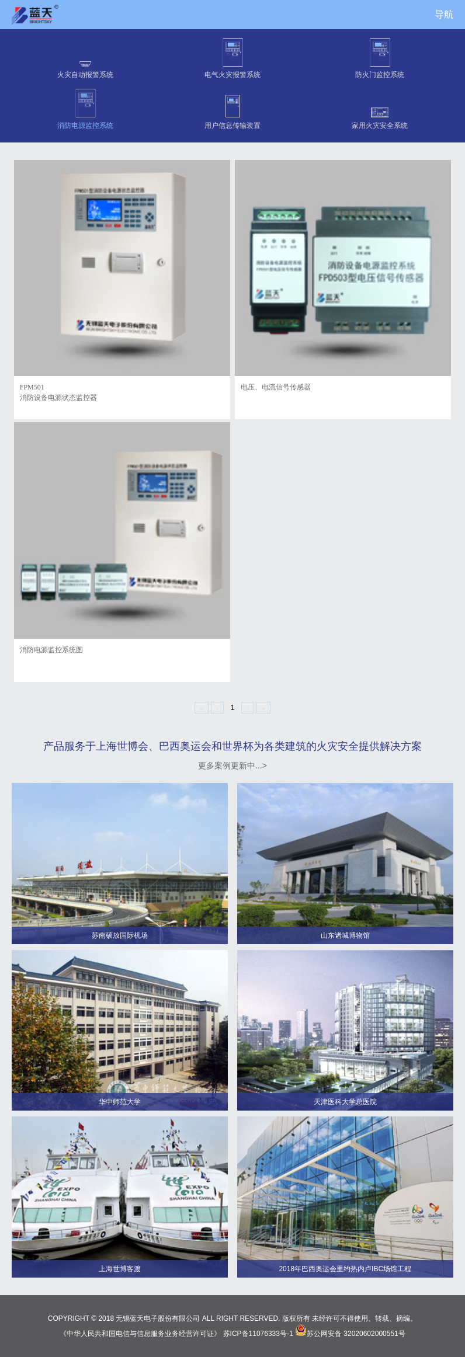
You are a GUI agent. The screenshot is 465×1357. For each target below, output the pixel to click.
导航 (444, 14)
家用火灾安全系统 (380, 108)
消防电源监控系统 (85, 108)
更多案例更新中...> (232, 765)
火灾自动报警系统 (85, 57)
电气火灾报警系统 (232, 57)
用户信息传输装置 (232, 108)
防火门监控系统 (379, 57)
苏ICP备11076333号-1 (258, 1334)
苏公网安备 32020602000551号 (350, 1334)
